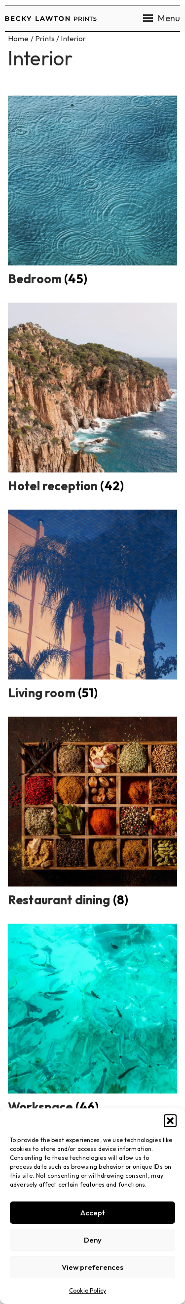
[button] (170, 1121)
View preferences (92, 1267)
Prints (45, 38)
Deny (93, 1240)
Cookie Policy (87, 1290)
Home (18, 38)
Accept (92, 1212)
